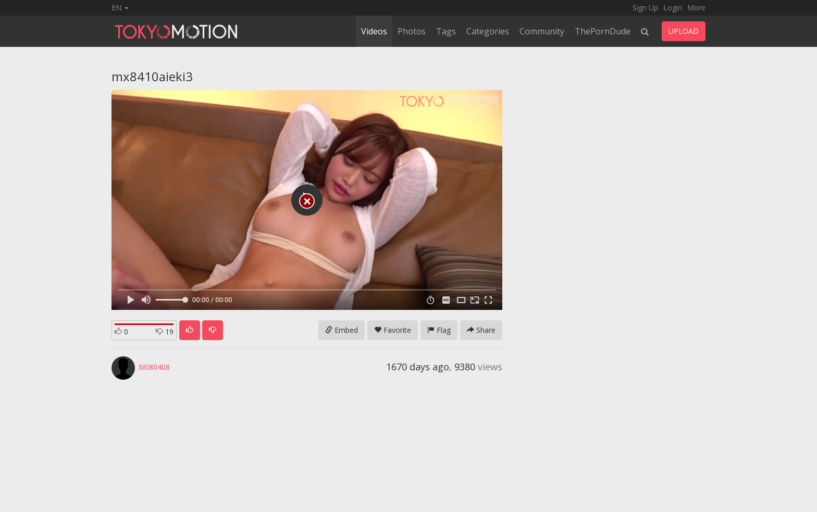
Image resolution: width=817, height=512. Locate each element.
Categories (487, 31)
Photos (412, 31)
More (696, 8)
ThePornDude (602, 31)
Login (672, 8)
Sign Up (645, 8)
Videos (374, 31)
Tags (446, 31)
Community (541, 31)
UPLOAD (684, 31)
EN (120, 8)
